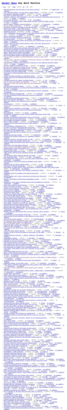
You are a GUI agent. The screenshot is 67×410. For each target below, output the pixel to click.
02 (23, 7)
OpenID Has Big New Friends (13, 135)
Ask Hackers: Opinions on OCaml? (14, 14)
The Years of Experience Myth (13, 15)
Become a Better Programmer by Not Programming (19, 384)
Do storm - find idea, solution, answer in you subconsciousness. (25, 318)
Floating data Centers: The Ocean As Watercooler (20, 328)
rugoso (60, 105)
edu (29, 31)
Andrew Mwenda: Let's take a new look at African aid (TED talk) (25, 176)
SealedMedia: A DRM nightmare (13, 351)
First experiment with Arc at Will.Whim (17, 201)
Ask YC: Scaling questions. (13, 26)
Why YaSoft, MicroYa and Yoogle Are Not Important (20, 359)
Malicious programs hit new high (14, 291)
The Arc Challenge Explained (13, 36)
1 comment (14, 23)
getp (36, 15)
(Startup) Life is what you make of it (16, 344)
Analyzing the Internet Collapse (14, 349)
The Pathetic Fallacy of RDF (13, 341)
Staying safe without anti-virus (14, 293)
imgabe (39, 197)
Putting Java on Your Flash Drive (15, 118)
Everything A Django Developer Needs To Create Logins (22, 73)
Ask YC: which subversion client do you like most (20, 67)
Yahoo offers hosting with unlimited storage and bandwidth (23, 152)
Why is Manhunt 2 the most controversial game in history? (23, 391)
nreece (47, 51)
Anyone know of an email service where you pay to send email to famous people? (30, 257)
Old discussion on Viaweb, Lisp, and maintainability (21, 247)
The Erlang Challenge (11, 20)
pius (54, 48)
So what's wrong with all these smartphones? (18, 334)
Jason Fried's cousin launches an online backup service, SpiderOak (26, 90)
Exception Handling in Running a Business (17, 335)
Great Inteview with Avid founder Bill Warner (19, 375)
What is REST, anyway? (11, 121)
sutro (7, 23)
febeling (43, 323)
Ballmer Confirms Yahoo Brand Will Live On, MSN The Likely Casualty (26, 211)
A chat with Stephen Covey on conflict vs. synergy (21, 365)
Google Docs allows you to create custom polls (19, 290)
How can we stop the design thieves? (16, 145)
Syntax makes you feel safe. (13, 394)
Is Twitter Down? (9, 39)
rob (60, 57)
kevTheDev (52, 27)
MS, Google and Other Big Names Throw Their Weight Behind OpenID (25, 287)
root (4, 7)
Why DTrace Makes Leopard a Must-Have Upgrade (19, 55)
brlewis (49, 204)
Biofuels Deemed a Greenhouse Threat (16, 65)
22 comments (37, 20)
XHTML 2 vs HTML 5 (10, 46)
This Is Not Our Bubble (11, 189)
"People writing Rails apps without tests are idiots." (22, 48)
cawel (14, 64)
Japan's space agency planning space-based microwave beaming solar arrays (28, 278)
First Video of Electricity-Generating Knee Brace (20, 276)
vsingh (60, 176)
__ (42, 52)
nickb (56, 77)
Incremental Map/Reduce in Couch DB (15, 385)
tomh (42, 188)
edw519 (6, 42)
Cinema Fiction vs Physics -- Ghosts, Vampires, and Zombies (24, 235)
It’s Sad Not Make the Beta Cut (14, 195)
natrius (43, 205)
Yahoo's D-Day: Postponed (12, 226)
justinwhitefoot (47, 141)
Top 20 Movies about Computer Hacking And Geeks (19, 155)
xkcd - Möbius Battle (11, 347)
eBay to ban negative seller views (15, 332)
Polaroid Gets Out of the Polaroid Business (18, 406)
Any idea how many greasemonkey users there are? (20, 220)
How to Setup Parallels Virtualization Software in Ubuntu (23, 325)
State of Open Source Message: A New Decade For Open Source (24, 216)
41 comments (46, 14)
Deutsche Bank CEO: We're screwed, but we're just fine (22, 132)
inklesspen (7, 183)
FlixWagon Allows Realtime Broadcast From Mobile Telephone (23, 408)
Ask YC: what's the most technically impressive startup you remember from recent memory (33, 59)
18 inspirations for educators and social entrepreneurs (22, 260)
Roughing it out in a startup (13, 241)
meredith (10, 368)
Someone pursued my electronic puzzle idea (18, 399)
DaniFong (6, 279)
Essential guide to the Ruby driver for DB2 (18, 139)
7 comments (35, 31)
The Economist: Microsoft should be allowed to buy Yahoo (23, 161)
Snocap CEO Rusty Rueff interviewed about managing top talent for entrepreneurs (30, 366)
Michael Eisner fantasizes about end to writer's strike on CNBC (25, 300)
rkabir (16, 61)
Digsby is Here (9, 357)
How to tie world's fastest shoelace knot (17, 37)
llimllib (50, 146)
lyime (54, 83)
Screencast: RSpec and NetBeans (14, 397)
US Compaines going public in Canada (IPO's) (18, 222)
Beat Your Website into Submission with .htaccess (20, 101)
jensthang (62, 360)
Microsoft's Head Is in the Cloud (15, 356)
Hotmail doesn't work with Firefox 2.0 (16, 148)
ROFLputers (7, 405)
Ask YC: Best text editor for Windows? (16, 82)
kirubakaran (53, 123)
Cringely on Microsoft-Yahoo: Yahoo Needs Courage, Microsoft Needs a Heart (29, 21)
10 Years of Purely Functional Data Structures (19, 127)
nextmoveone (51, 220)
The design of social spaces (13, 396)
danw (41, 145)
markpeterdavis (50, 378)
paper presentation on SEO (12, 285)
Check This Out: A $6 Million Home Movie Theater (20, 307)
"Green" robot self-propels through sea (17, 141)
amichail (10, 259)
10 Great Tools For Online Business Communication (20, 343)
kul (52, 12)
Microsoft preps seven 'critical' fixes (17, 402)
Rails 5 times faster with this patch (16, 323)
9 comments (30, 34)
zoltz (22, 388)
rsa (46, 80)
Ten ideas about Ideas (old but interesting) (18, 51)
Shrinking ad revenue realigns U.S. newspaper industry (22, 136)
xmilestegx (37, 394)
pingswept (47, 223)
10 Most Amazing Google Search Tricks (16, 98)
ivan (47, 290)
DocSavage (58, 235)
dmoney (52, 247)
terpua (6, 45)
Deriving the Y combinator (12, 191)
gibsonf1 (54, 136)
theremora (44, 371)
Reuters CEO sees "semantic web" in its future (19, 207)
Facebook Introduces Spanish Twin (15, 354)
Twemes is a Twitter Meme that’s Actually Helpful (20, 194)
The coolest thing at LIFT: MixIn (15, 382)
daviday (50, 129)
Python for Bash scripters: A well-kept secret (19, 76)
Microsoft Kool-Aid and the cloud (15, 353)
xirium (38, 231)
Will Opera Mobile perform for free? (16, 251)
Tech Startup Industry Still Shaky (15, 242)
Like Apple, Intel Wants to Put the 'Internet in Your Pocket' (24, 248)
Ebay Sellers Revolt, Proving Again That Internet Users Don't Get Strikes (28, 297)
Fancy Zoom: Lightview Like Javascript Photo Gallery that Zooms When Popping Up (30, 264)
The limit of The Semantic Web (14, 130)
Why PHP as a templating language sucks (17, 68)
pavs (36, 86)
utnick (56, 228)
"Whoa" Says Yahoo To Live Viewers (15, 275)
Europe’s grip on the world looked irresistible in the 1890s (24, 232)
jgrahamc (37, 36)
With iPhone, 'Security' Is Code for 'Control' (19, 203)
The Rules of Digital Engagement (14, 166)
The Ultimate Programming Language (15, 120)
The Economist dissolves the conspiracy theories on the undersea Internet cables (31, 62)
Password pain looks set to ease (14, 151)
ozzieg (50, 67)
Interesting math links (11, 192)
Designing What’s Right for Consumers (16, 225)
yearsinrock (36, 285)
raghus (55, 110)
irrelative (39, 93)
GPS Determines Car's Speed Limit (15, 331)
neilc (44, 403)
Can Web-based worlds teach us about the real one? (20, 304)
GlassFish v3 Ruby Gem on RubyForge (15, 346)
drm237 (37, 241)
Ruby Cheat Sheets (10, 320)
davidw (40, 200)
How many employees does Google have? (16, 340)
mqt (42, 164)
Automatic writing (10, 31)
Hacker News (9, 3)
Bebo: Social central (11, 284)
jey (47, 54)
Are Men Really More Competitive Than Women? (18, 198)
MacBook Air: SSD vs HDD (12, 281)
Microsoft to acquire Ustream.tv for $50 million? (20, 27)
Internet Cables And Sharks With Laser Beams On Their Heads (24, 142)
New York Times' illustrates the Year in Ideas (19, 282)
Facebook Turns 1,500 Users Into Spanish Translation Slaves (24, 170)
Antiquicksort (9, 104)
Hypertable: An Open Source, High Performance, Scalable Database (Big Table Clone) (31, 167)
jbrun (42, 225)
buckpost (39, 195)
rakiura (46, 295)
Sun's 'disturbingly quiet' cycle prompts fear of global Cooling (25, 372)
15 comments (61, 48)
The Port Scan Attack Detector (14, 86)
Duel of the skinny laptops (13, 219)
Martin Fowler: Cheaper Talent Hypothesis (17, 24)
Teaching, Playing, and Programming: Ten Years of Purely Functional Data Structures (32, 17)
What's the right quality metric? (15, 197)
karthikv (35, 273)
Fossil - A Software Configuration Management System (21, 179)
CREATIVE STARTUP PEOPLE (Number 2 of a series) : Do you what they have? (28, 310)
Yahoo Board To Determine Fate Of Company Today (19, 30)
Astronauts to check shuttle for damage (17, 377)
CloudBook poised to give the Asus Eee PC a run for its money (24, 315)
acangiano (47, 139)
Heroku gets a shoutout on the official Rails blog (20, 49)
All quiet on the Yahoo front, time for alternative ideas (23, 228)
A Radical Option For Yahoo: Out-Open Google (18, 80)
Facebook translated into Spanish (15, 390)
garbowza (42, 65)
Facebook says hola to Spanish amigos (16, 294)
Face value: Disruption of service (15, 200)
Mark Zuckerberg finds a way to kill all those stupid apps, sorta (26, 158)
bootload (46, 37)
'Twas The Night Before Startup (14, 231)
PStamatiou (31, 46)
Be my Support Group (10, 149)
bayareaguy (53, 179)
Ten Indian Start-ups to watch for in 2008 (18, 245)
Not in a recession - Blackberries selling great (20, 129)
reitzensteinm (46, 239)
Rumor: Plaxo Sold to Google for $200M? (17, 52)
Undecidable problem (10, 238)
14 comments (59, 12)
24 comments (44, 26)
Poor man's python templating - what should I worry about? (23, 267)
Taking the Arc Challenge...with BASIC (16, 108)
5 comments (59, 30)
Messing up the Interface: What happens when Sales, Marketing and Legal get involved (32, 380)
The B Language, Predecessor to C (15, 126)
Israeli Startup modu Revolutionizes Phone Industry (21, 123)
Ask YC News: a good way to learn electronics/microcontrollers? (25, 105)
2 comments (21, 18)
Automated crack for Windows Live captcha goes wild (21, 173)
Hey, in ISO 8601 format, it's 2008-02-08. (18, 223)
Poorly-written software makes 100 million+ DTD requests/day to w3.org (27, 40)
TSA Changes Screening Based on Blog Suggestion (19, 204)
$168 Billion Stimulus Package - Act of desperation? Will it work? (26, 208)
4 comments (56, 24)
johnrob (57, 267)
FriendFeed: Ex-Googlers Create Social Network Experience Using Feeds (27, 114)
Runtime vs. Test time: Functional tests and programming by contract (27, 182)
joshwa (29, 39)
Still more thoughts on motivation (15, 185)
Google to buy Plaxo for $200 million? (16, 188)
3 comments (60, 27)
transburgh (7, 160)
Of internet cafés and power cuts (15, 309)
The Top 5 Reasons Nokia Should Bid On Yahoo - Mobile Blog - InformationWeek (29, 270)
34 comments (53, 82)
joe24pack (37, 341)
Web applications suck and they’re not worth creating (22, 9)
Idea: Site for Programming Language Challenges (19, 146)
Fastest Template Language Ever (14, 93)
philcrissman (26, 405)
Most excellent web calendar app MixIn (16, 371)
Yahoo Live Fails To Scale (12, 186)
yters (39, 14)
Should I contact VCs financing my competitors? (19, 313)
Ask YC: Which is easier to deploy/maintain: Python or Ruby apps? (26, 57)
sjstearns (44, 82)
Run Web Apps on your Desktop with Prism (17, 214)
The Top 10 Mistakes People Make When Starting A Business (23, 95)
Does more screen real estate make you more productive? (23, 83)
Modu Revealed (8, 113)
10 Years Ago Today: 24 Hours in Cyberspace (18, 306)
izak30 (36, 26)
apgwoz (14, 18)
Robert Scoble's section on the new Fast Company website (23, 337)
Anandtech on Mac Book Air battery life (17, 239)
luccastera (47, 24)
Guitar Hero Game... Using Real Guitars (17, 28)
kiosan (61, 318)
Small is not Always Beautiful (14, 369)
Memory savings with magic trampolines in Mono (19, 54)
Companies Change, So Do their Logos (16, 263)
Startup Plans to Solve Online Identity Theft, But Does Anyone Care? (27, 43)
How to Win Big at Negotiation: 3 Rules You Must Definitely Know (25, 360)
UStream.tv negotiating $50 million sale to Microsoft (22, 117)
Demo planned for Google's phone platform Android (20, 244)
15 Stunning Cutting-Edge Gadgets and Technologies (20, 350)
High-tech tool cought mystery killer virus (18, 295)
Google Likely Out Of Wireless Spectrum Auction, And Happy (23, 77)
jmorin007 (51, 30)
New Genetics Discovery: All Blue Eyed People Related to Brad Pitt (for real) (30, 87)
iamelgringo (55, 9)
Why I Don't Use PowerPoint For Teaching (17, 403)
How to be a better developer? (14, 99)
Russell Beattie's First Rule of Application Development (23, 110)
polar (26, 104)
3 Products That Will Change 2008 (15, 71)
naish (56, 152)
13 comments (23, 61)
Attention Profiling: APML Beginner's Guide (18, 70)
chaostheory (46, 28)
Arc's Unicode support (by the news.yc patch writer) (21, 12)
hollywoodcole (46, 68)
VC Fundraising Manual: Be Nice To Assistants (19, 378)
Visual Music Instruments (12, 273)
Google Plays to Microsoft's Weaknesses (17, 329)
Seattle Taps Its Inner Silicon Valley (16, 164)
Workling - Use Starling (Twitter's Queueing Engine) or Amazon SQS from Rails (30, 254)
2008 (14, 7)
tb (30, 20)
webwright (22, 34)
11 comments (55, 37)
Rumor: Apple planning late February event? (18, 253)
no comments (14, 45)
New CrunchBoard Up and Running (14, 400)
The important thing (10, 157)
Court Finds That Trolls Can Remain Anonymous (19, 322)
